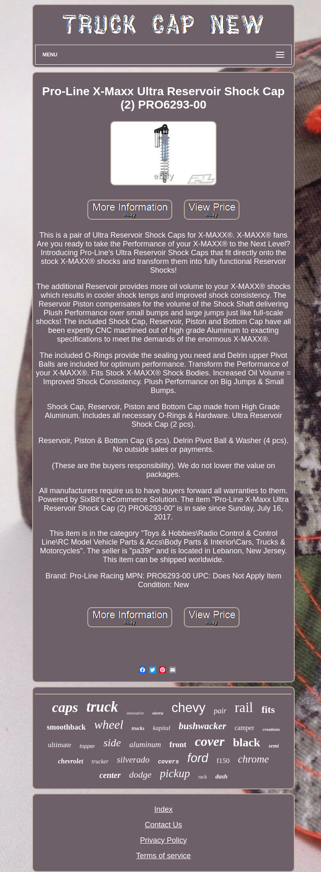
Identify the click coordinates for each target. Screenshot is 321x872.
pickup (175, 773)
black (246, 742)
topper (87, 746)
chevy (189, 707)
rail (244, 707)
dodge (140, 774)
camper (244, 727)
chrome (253, 759)
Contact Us (163, 825)
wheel (108, 724)
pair (220, 711)
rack (202, 777)
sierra (157, 712)
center (110, 775)
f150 (223, 761)
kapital (162, 728)
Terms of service (163, 856)
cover (209, 741)
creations (271, 729)
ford (197, 758)
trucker (100, 761)
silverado (133, 760)
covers (168, 761)
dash (221, 776)
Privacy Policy (163, 840)
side (112, 743)
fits (268, 709)
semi (274, 746)
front (177, 744)
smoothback (66, 727)
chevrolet (70, 761)
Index (163, 809)
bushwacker (202, 726)
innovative (135, 713)
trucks (138, 728)
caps (65, 707)
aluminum (145, 744)
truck (102, 707)
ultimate (59, 745)
